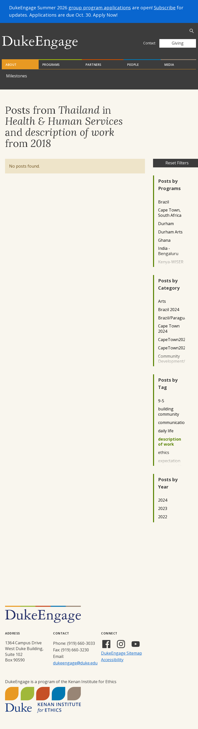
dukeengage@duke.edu (75, 663)
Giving (178, 43)
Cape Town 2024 (169, 328)
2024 (162, 500)
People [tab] (133, 65)
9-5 (161, 401)
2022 (162, 517)
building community (168, 411)
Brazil (163, 202)
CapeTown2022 (171, 339)
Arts (162, 301)
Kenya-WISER (170, 262)
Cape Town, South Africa (169, 212)
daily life (166, 431)
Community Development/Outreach (171, 359)
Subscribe (165, 8)
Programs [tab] (51, 65)
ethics (163, 452)
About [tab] (11, 65)
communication (171, 422)
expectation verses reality (170, 463)
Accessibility (112, 659)
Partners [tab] (94, 65)
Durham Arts (170, 232)
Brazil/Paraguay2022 (171, 318)
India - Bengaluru (168, 251)
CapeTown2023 (171, 348)
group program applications (99, 8)
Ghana (164, 240)
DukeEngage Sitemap (121, 653)
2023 (162, 508)
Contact (149, 43)
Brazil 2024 (168, 309)
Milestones (16, 76)
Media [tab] (169, 65)
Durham (166, 223)
